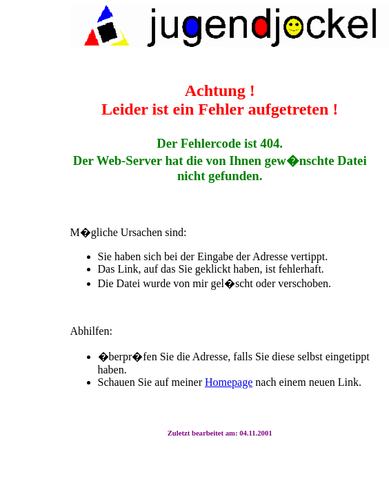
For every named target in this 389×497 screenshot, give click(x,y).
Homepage (228, 382)
